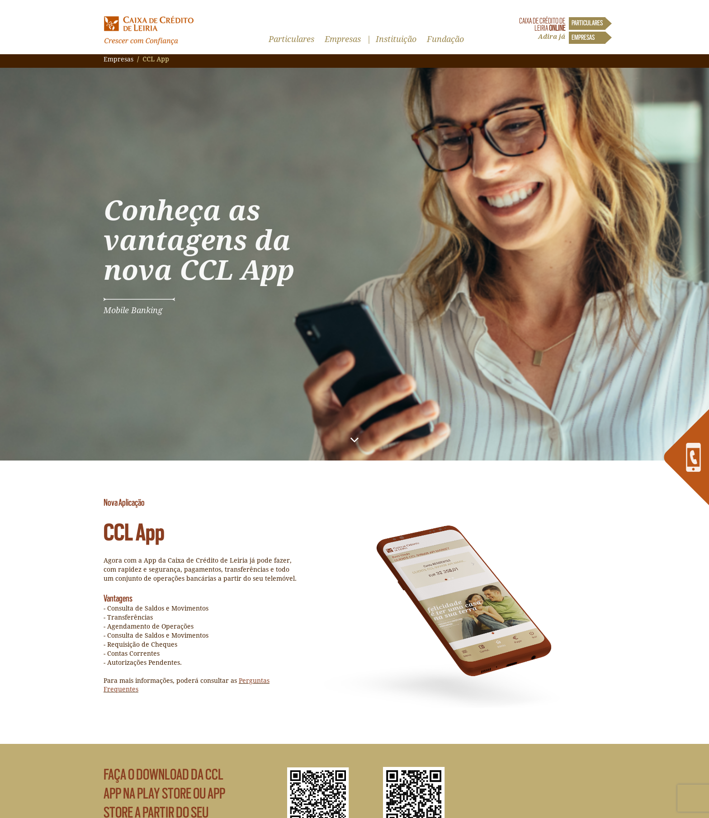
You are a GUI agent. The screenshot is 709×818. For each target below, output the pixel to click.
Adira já (551, 36)
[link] (686, 457)
